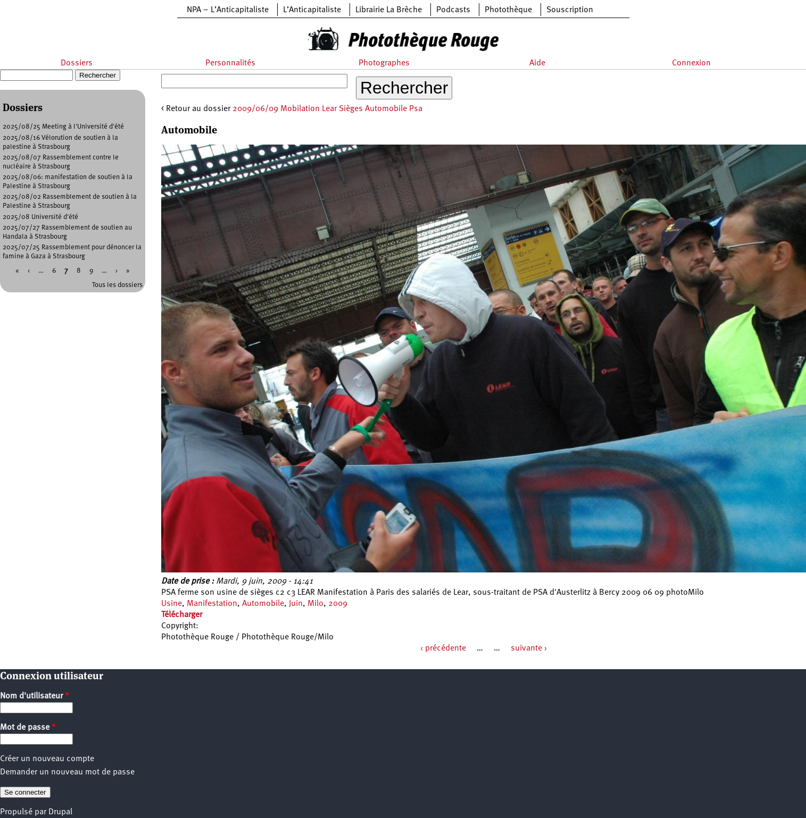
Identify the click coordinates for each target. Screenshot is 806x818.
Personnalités (230, 63)
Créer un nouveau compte (47, 759)
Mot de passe (28, 727)
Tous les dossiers (117, 285)
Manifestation (212, 604)
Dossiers (77, 63)
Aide (537, 63)
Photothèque (508, 10)
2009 (337, 604)
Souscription (569, 10)
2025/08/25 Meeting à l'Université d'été (63, 126)
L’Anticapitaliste (312, 10)
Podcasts (453, 10)
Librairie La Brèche (388, 10)
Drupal (60, 812)
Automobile (263, 604)
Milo (315, 604)
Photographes (384, 63)
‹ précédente (443, 648)
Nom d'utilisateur (34, 696)
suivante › (529, 648)
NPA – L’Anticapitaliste (228, 10)
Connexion (691, 63)
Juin (296, 604)
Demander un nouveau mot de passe (67, 772)
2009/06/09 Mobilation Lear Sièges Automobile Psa (327, 109)
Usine (171, 604)
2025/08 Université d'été (40, 217)
